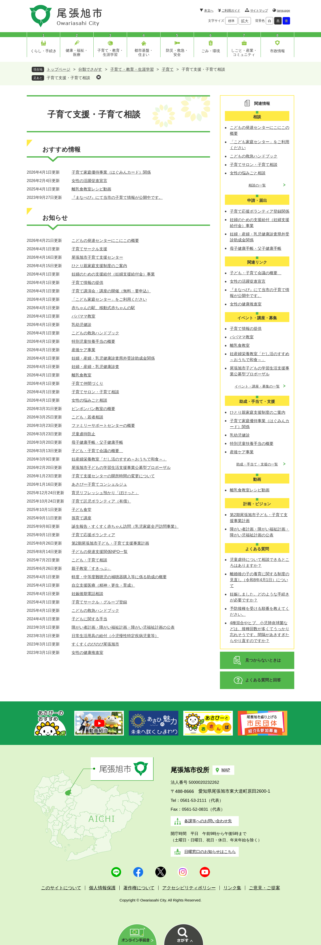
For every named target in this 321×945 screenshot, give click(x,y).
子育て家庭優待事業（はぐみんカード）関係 (111, 172)
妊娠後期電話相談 (87, 594)
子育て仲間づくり (87, 383)
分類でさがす (90, 69)
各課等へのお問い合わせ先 (208, 821)
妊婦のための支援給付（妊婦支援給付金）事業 (113, 274)
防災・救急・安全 (177, 52)
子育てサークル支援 (89, 249)
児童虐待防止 (83, 434)
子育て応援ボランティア (93, 535)
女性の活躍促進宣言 (89, 181)
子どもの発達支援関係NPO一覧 (100, 552)
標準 (231, 21)
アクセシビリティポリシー (189, 887)
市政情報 (277, 51)
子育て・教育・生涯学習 (110, 52)
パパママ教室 (83, 316)
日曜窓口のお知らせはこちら (210, 852)
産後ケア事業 (83, 350)
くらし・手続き (43, 51)
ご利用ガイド (231, 10)
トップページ (58, 69)
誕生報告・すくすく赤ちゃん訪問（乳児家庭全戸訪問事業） (125, 526)
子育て (168, 69)
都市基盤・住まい (143, 52)
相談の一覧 (257, 185)
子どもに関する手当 (89, 619)
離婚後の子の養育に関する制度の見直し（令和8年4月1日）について (259, 580)
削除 (98, 77)
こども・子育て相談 (89, 560)
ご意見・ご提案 (264, 887)
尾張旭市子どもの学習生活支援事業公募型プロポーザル (121, 467)
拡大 (244, 21)
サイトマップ (259, 10)
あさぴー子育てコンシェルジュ (99, 484)
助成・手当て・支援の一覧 (257, 464)
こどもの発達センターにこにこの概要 (105, 240)
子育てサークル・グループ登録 (99, 602)
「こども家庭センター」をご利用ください (109, 299)
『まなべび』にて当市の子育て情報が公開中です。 (117, 197)
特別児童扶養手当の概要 (93, 341)
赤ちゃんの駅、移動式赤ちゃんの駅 (103, 308)
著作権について (139, 887)
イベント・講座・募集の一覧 (257, 386)
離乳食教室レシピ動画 (91, 189)
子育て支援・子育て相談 (68, 78)
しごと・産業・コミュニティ (244, 52)
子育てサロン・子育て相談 (95, 392)
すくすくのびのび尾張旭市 (95, 644)
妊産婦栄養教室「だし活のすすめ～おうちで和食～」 (119, 459)
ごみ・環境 (210, 51)
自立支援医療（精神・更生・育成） (103, 585)
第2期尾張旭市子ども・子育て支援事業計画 (110, 543)
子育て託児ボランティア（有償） (101, 501)
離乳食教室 (81, 375)
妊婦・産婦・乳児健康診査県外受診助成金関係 (113, 358)
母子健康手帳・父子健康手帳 (97, 442)
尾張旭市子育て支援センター (97, 257)
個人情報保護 (102, 887)
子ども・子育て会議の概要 (97, 451)
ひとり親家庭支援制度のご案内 (99, 266)
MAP (225, 770)
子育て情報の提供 (87, 282)
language (283, 10)
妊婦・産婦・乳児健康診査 (95, 367)
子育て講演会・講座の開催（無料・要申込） (111, 291)
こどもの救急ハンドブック (95, 333)
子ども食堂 (81, 509)
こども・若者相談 (87, 417)
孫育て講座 (81, 518)
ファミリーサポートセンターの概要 (103, 425)
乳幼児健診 (81, 325)
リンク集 (232, 887)
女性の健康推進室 (87, 652)
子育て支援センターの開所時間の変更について (113, 476)
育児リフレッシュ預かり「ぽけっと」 (105, 493)
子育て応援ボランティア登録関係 (259, 211)
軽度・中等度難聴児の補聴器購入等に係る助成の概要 (119, 577)
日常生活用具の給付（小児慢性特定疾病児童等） (115, 636)
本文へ (208, 10)
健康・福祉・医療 (77, 52)
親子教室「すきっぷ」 (91, 568)
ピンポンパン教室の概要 (93, 409)
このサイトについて (61, 887)
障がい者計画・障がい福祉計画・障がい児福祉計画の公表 (123, 627)
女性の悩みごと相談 (89, 400)
